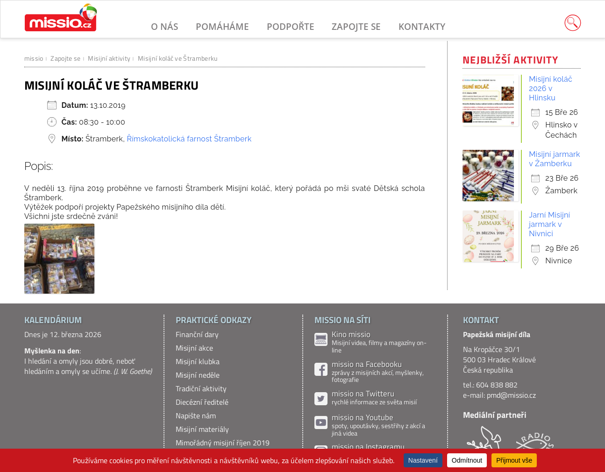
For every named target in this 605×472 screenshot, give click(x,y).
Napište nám (196, 415)
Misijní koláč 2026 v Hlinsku (550, 88)
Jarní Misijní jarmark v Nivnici (549, 224)
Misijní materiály (202, 429)
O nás (164, 26)
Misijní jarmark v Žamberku (554, 159)
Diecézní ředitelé (202, 402)
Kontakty (422, 26)
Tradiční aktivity (201, 388)
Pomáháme (222, 26)
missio (33, 58)
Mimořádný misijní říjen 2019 (223, 442)
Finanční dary (197, 334)
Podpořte (290, 26)
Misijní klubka (198, 361)
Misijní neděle (198, 374)
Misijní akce (194, 347)
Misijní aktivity (109, 58)
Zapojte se (356, 26)
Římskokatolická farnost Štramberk (189, 138)
